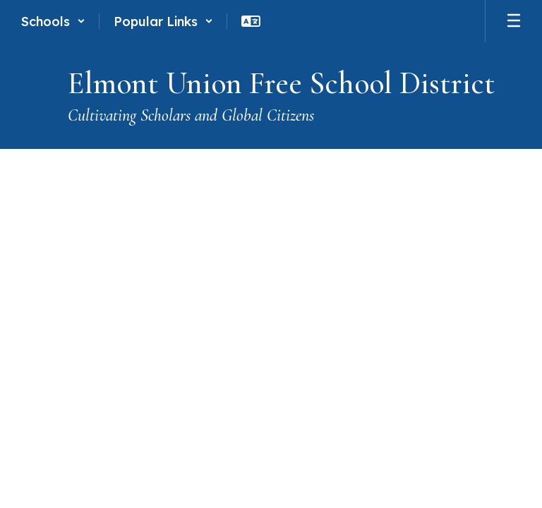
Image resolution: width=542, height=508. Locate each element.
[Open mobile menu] (514, 21)
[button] (53, 21)
